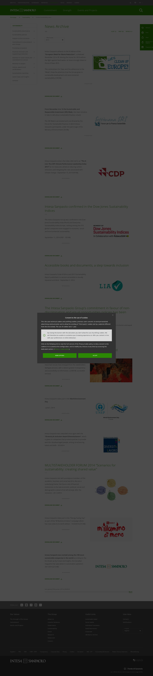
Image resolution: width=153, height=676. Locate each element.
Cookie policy (64, 349)
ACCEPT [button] (90, 355)
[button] (113, 315)
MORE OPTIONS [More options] (64, 355)
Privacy (57, 349)
